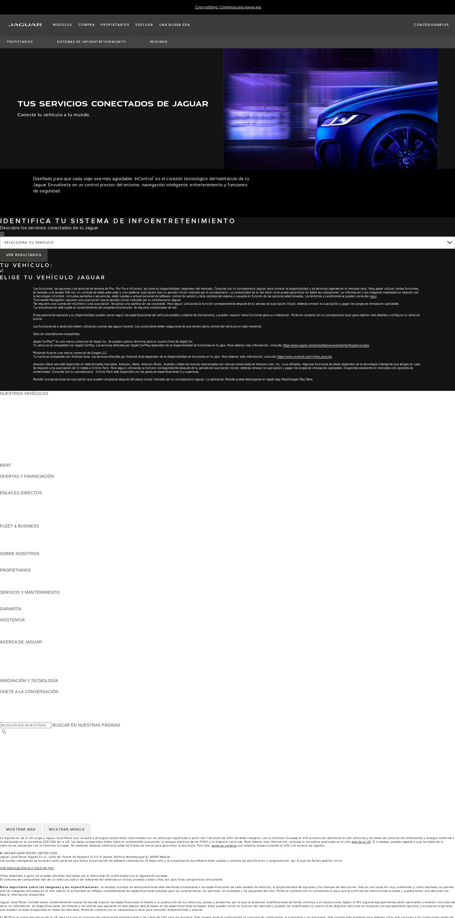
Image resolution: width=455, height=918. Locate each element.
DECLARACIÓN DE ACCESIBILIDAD (35, 776)
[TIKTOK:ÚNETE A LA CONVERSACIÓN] (9, 702)
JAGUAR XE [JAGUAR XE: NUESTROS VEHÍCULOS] (12, 421)
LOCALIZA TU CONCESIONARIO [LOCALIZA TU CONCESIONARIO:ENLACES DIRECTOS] (31, 504)
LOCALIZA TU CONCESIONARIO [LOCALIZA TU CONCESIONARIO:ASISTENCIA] (31, 631)
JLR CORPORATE (17, 765)
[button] (62, 25)
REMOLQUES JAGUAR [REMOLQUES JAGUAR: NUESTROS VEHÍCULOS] (22, 443)
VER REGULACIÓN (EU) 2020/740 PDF (27, 868)
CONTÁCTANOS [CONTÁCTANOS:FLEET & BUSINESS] (16, 548)
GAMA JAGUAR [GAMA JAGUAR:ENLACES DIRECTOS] (15, 498)
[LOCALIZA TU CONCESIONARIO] (426, 25)
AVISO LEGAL (13, 748)
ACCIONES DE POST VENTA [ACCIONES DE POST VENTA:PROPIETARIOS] (28, 586)
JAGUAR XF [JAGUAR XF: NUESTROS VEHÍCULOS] (11, 426)
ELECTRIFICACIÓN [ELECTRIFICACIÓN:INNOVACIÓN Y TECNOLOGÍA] (18, 686)
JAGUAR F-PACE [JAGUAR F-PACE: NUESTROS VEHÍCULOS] (16, 399)
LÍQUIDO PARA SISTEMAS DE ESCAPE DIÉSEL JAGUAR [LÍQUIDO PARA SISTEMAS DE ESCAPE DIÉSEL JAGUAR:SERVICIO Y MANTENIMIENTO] (55, 603)
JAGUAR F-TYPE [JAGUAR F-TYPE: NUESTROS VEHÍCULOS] (16, 415)
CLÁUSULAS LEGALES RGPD (29, 770)
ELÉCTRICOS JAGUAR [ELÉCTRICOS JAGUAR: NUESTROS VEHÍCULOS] (22, 437)
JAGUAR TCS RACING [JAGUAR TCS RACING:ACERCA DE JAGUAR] (22, 653)
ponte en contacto (224, 845)
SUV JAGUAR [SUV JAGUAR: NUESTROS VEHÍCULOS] (13, 432)
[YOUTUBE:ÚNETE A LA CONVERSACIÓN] (12, 708)
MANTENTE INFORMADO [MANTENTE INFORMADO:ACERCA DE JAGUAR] (24, 664)
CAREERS (10, 743)
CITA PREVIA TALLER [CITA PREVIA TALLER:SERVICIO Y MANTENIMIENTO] (21, 597)
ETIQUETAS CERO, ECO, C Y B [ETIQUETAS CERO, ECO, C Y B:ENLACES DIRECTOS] (30, 520)
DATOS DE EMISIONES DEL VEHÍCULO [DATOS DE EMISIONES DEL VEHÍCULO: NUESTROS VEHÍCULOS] (38, 454)
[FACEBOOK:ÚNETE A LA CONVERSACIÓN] (14, 713)
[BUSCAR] (4, 731)
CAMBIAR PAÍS (14, 737)
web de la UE (361, 841)
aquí (373, 296)
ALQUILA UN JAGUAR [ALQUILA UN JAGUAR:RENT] (21, 470)
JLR (4, 559)
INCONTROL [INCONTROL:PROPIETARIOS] (12, 581)
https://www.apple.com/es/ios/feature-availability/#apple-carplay (326, 345)
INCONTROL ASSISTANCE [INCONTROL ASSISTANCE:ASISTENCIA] (25, 636)
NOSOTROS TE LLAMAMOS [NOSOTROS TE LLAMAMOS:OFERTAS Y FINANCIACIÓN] (27, 487)
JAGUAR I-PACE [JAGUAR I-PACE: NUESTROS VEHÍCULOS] (16, 410)
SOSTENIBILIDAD (17, 564)
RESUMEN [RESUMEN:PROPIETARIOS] (10, 575)
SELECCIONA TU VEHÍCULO (29, 242)
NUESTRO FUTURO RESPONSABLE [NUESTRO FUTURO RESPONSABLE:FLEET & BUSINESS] (35, 542)
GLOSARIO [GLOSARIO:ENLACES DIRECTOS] (11, 509)
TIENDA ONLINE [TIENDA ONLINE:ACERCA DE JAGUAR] (16, 669)
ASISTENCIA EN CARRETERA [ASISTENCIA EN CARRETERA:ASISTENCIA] (29, 625)
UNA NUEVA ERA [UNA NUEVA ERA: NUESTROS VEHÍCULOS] (16, 459)
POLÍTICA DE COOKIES (23, 759)
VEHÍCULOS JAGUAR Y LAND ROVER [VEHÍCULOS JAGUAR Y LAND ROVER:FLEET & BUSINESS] (37, 537)
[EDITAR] (9, 271)
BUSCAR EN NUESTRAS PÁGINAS (86, 725)
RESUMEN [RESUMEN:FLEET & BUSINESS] (10, 531)
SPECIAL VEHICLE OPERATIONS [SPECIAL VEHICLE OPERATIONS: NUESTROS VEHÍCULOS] (32, 448)
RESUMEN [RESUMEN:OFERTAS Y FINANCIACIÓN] (10, 481)
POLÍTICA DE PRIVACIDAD (26, 754)
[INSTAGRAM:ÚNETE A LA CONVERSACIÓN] (14, 697)
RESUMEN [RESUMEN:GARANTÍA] (10, 614)
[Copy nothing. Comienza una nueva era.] (228, 7)
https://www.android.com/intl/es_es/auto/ (304, 356)
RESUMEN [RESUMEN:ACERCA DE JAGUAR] (10, 647)
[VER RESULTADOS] (24, 255)
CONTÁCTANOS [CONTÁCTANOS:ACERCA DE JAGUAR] (16, 658)
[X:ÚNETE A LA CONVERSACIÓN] (4, 719)
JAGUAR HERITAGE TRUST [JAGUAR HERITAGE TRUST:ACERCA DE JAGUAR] (27, 675)
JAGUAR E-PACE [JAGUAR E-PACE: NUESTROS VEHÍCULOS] (16, 404)
